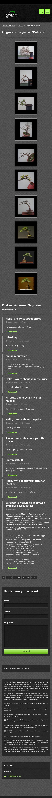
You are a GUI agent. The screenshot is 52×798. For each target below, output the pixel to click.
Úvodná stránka (8, 26)
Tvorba (20, 26)
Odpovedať (12, 331)
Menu (47, 11)
